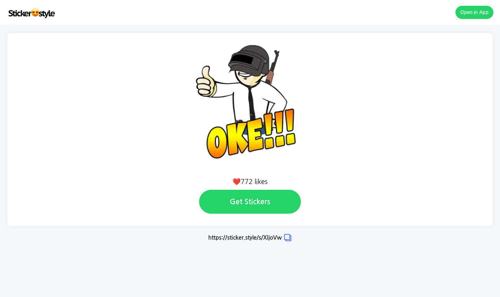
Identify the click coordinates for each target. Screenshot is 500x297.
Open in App (474, 12)
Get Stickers (250, 201)
